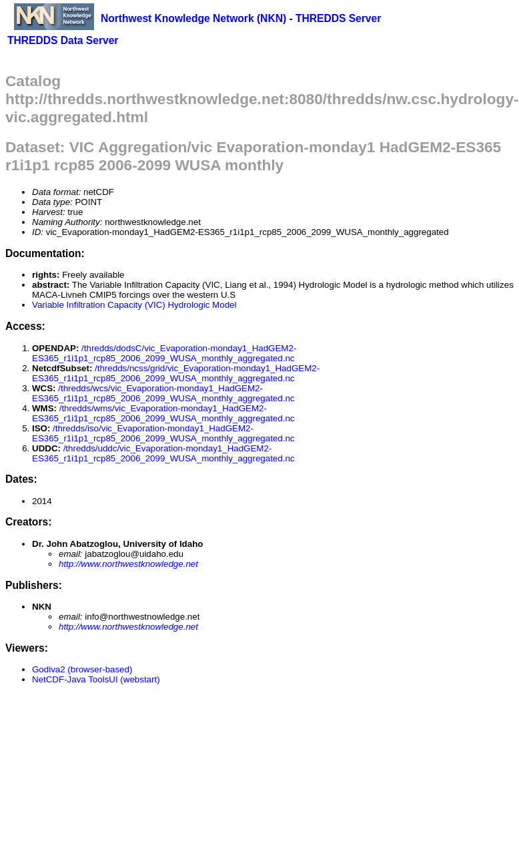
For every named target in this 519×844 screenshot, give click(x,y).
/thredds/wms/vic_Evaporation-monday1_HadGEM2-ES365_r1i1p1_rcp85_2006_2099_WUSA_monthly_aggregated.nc (163, 413)
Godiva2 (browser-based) (82, 669)
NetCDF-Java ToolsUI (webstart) (96, 679)
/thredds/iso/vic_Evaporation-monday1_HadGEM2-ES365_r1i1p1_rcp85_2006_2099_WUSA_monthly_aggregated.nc (163, 433)
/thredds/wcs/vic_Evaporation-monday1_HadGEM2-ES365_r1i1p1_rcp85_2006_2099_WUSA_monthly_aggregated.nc (163, 393)
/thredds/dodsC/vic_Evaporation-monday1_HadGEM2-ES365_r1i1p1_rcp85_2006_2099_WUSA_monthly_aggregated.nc (164, 353)
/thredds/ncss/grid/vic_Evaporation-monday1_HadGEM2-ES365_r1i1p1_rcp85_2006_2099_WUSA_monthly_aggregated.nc (176, 373)
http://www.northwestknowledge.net (128, 564)
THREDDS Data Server (62, 40)
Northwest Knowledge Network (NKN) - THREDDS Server (241, 18)
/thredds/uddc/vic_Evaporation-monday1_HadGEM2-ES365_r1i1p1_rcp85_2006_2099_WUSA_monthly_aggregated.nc (163, 453)
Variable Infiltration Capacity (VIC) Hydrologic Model (134, 305)
